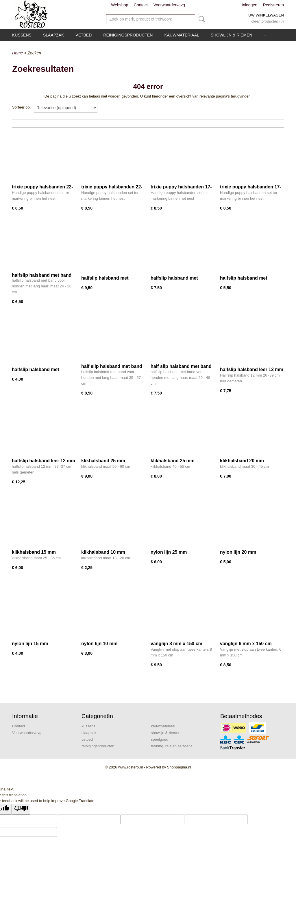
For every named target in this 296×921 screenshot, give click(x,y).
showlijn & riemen (231, 35)
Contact (141, 5)
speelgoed (159, 739)
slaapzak (53, 35)
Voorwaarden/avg (169, 5)
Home (17, 53)
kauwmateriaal (181, 35)
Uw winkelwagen (266, 15)
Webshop (119, 5)
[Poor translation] (21, 809)
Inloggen (249, 5)
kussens (22, 35)
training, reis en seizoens (172, 746)
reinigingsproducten (128, 35)
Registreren (273, 5)
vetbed (83, 35)
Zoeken (200, 19)
